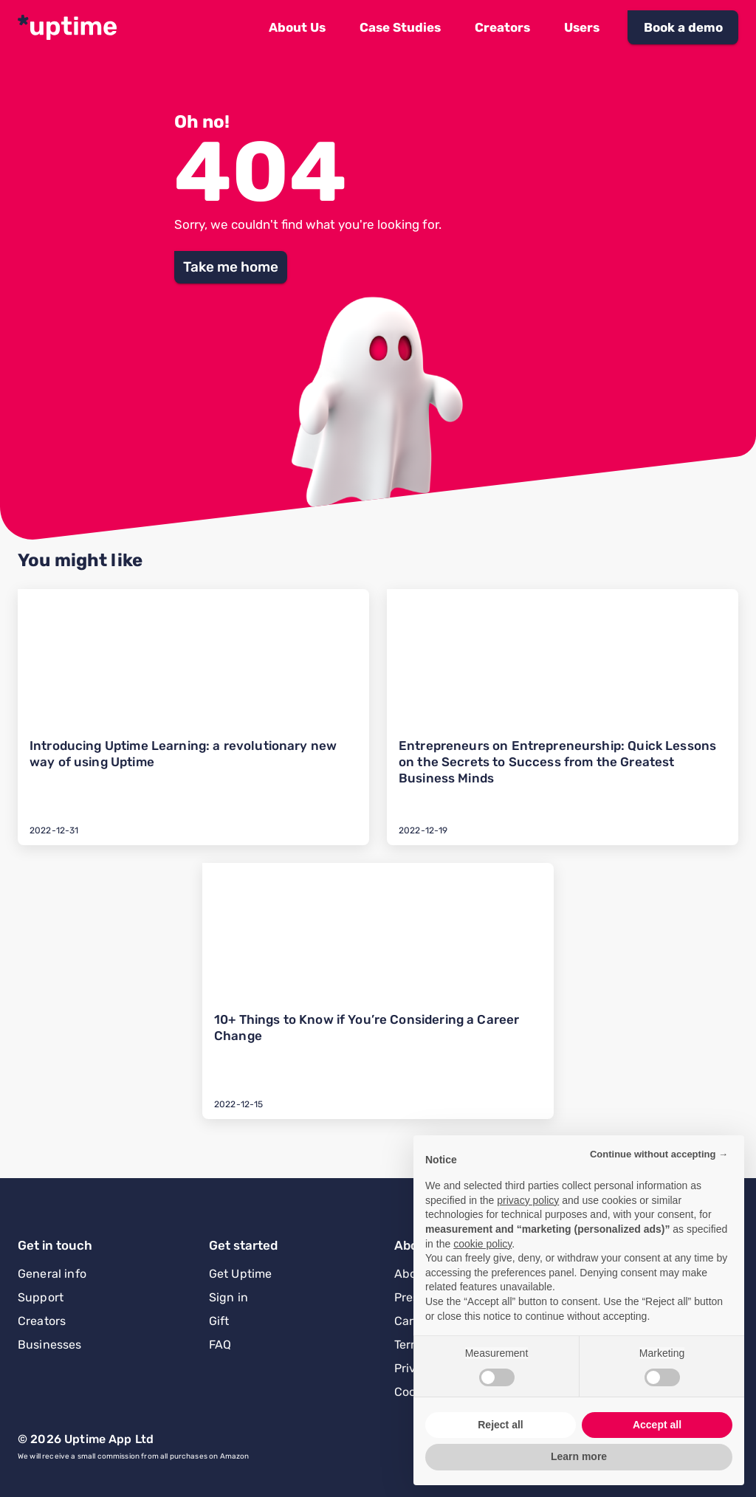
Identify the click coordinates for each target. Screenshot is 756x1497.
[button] (297, 27)
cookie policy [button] (482, 1244)
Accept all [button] (657, 1425)
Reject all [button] (500, 1425)
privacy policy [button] (528, 1200)
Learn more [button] (579, 1456)
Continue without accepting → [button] (659, 1154)
